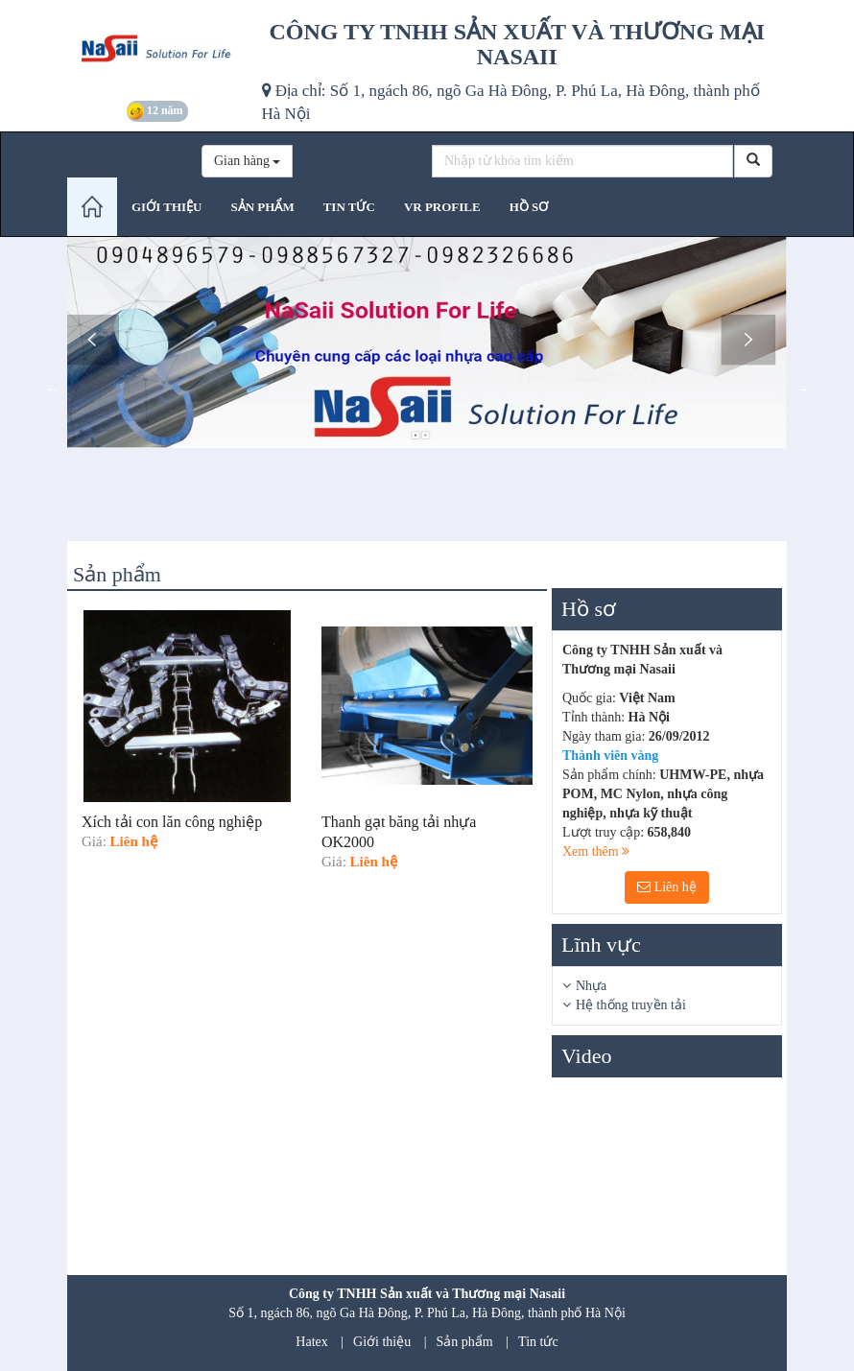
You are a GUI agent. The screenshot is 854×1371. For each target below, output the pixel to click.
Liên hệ (667, 887)
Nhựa (591, 986)
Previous (52, 388)
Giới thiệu (382, 1342)
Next (801, 388)
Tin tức (538, 1342)
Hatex (311, 1342)
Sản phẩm (465, 1342)
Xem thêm (595, 851)
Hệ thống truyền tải (631, 1005)
